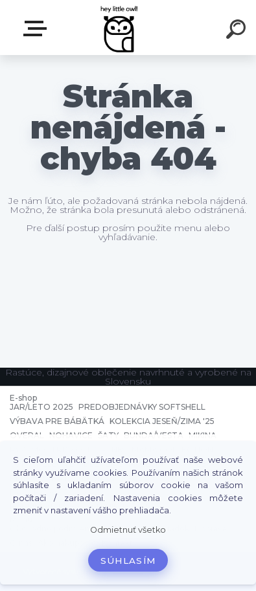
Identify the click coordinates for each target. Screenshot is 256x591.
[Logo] (120, 27)
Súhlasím (128, 560)
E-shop (38, 28)
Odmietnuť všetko (128, 530)
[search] (238, 31)
